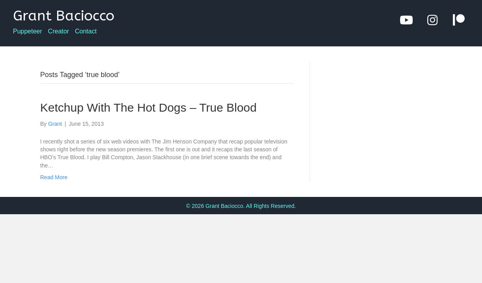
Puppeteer (27, 31)
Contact (85, 31)
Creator (58, 31)
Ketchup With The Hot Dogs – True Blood (148, 107)
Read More (53, 177)
